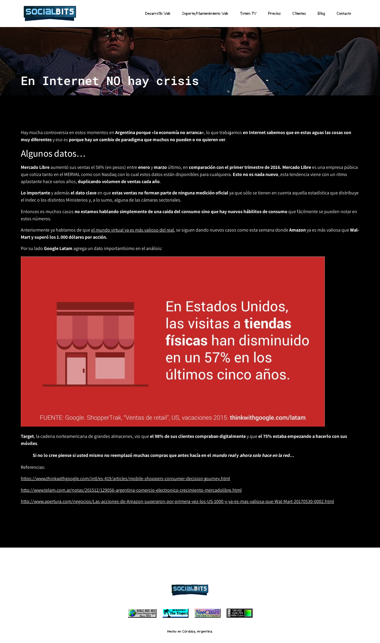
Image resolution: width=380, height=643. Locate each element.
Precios (274, 13)
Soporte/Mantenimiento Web (205, 13)
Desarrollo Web (157, 13)
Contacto (344, 13)
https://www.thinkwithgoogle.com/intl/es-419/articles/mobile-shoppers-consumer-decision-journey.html (125, 478)
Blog (321, 13)
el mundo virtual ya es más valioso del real (132, 230)
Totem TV (248, 13)
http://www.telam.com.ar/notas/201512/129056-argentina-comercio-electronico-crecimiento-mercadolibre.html (131, 490)
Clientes (299, 13)
